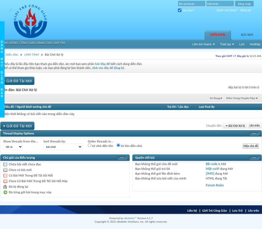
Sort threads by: (54, 141)
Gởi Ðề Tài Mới (17, 81)
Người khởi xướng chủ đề (34, 107)
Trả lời (171, 107)
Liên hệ (192, 210)
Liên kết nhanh (202, 44)
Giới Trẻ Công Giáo (214, 210)
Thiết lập (225, 44)
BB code (211, 164)
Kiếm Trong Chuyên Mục (241, 98)
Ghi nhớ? (186, 10)
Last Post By (207, 107)
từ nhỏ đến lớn (100, 146)
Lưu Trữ (237, 210)
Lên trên (255, 126)
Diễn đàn (217, 35)
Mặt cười (212, 169)
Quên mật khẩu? (227, 10)
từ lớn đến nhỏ (129, 146)
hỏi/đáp (100, 64)
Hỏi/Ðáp (255, 44)
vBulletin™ (130, 218)
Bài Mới (247, 35)
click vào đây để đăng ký (108, 68)
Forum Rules (215, 185)
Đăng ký (245, 10)
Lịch (241, 44)
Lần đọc (183, 107)
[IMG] (210, 173)
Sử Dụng (215, 98)
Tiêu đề (9, 107)
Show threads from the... (20, 141)
